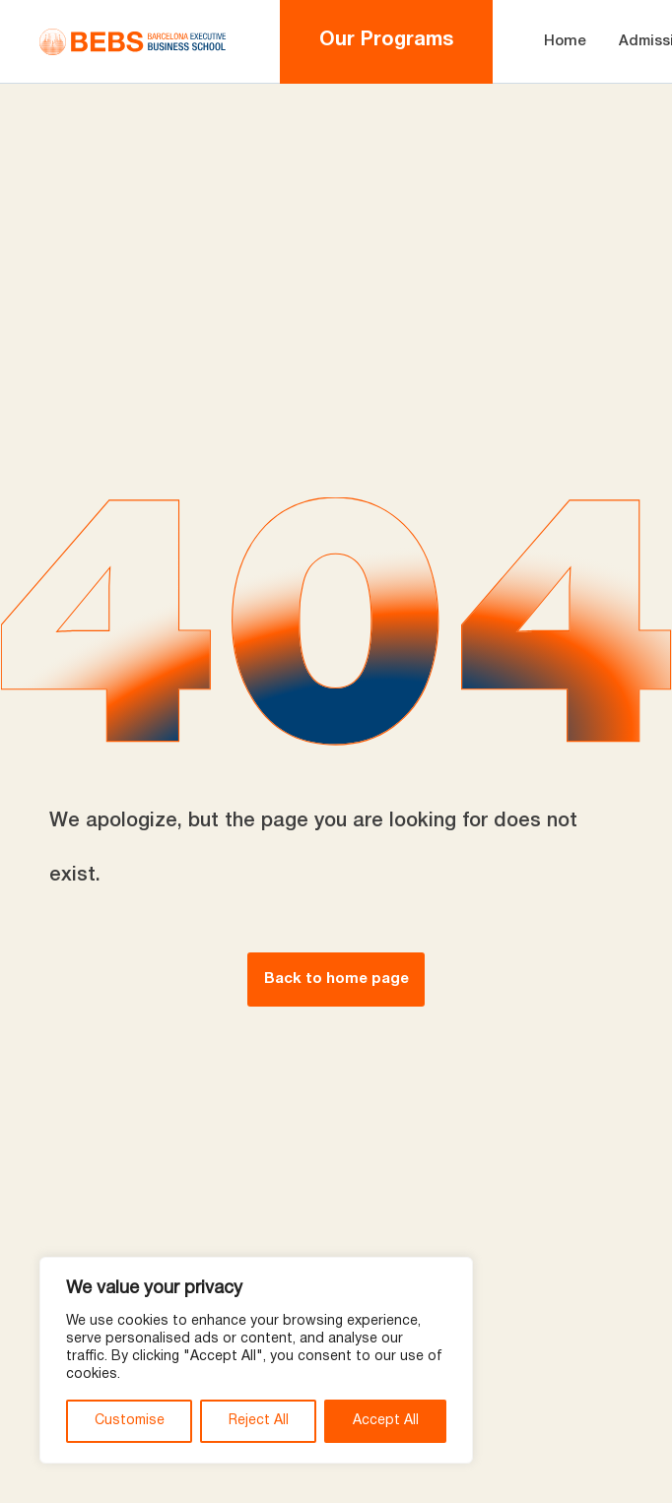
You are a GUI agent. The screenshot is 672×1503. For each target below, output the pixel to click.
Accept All (386, 1420)
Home (565, 41)
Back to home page (336, 979)
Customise (130, 1420)
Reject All (259, 1420)
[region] (256, 1360)
